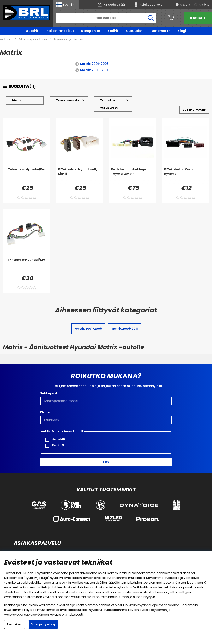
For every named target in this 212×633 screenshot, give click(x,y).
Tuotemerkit (160, 31)
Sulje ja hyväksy (43, 624)
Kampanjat (90, 31)
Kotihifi (113, 31)
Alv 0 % (204, 4)
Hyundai (60, 39)
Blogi (182, 31)
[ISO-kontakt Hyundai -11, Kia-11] (79, 175)
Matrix (78, 39)
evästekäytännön (153, 609)
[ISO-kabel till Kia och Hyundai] (185, 175)
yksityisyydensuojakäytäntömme (154, 605)
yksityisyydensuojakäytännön (26, 614)
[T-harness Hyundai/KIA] (26, 266)
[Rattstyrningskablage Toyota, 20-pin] (132, 175)
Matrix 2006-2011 (94, 70)
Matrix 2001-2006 (94, 64)
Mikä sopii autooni (33, 39)
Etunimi (46, 412)
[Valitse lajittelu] (194, 109)
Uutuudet (134, 31)
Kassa (198, 18)
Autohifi (32, 31)
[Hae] (106, 18)
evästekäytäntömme (110, 578)
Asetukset (14, 624)
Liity (106, 462)
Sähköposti (49, 393)
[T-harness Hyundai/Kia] (26, 175)
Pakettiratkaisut (60, 31)
